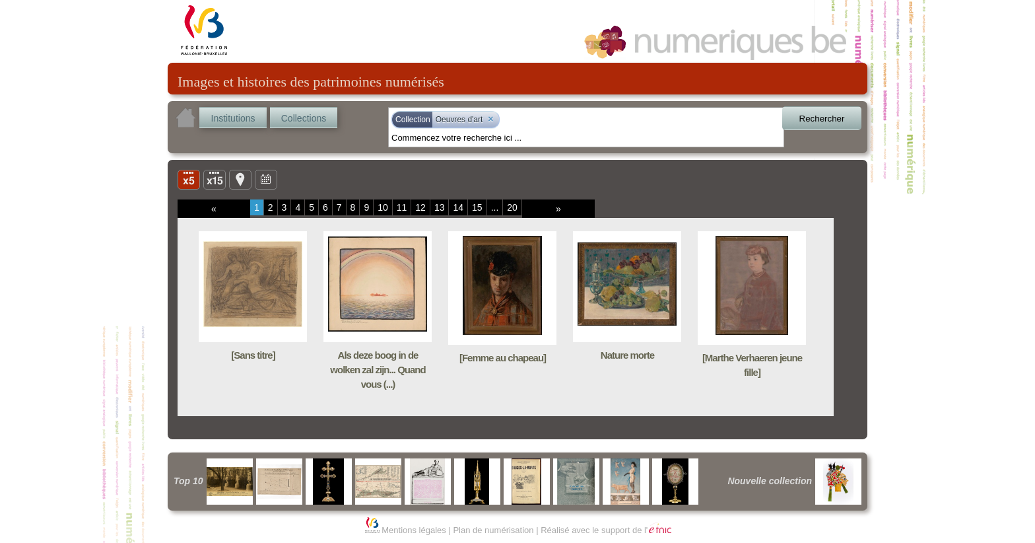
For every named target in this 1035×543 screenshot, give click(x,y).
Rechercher (822, 119)
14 (458, 207)
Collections (303, 118)
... (495, 207)
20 (512, 207)
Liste (214, 179)
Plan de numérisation (493, 530)
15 (477, 207)
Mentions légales (414, 530)
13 (439, 207)
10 (383, 207)
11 (402, 207)
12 (420, 207)
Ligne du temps (266, 179)
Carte (240, 179)
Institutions (233, 118)
